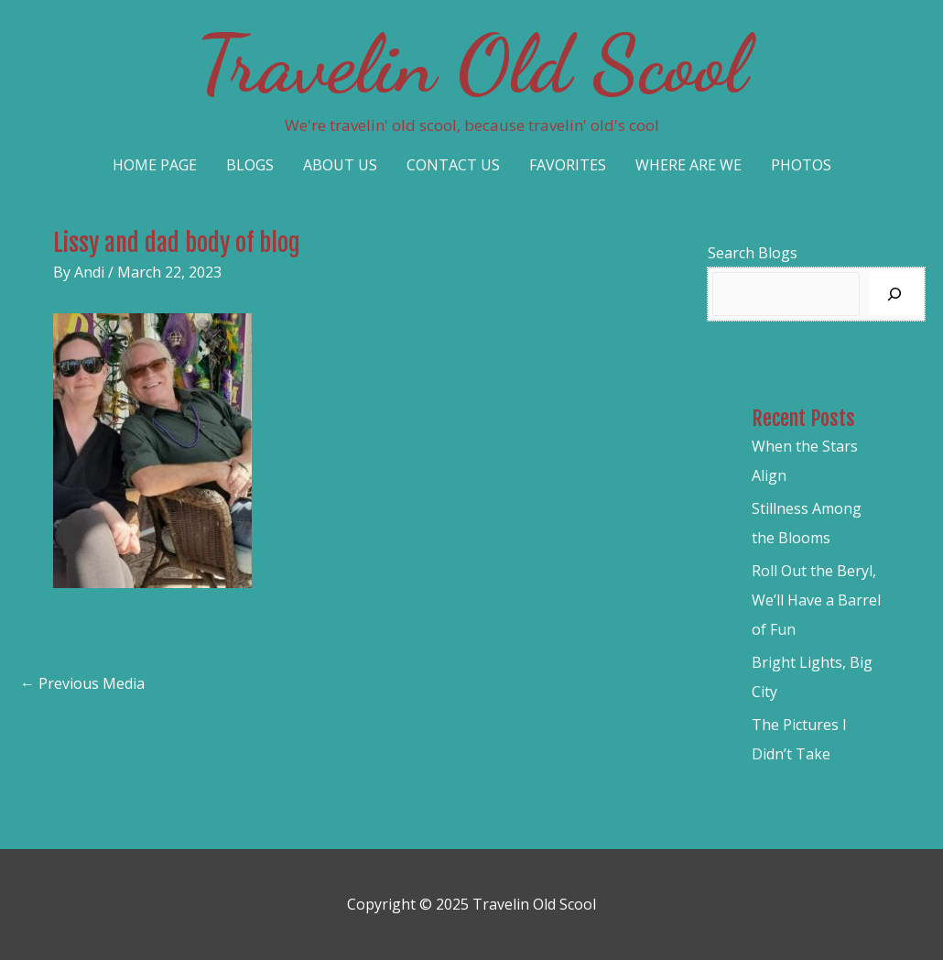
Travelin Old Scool (471, 64)
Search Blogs (752, 253)
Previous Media (82, 683)
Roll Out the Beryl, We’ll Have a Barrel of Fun (816, 600)
